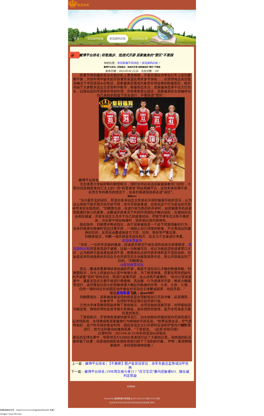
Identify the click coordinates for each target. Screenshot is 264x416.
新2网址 (151, 402)
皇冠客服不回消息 (128, 62)
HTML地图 (155, 398)
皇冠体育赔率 (132, 240)
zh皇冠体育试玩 (132, 265)
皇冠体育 (125, 402)
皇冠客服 (144, 402)
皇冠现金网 (134, 402)
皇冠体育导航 (115, 402)
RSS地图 (146, 398)
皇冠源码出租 (150, 62)
